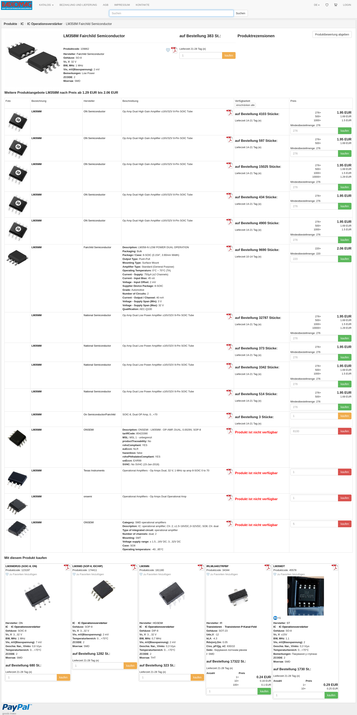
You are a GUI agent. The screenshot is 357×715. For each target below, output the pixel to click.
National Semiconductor (97, 315)
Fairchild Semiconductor (90, 53)
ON (21, 623)
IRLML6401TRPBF (217, 566)
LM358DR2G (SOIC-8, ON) (21, 566)
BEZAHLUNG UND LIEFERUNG (78, 4)
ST (288, 623)
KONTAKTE (143, 4)
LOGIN (347, 4)
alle (245, 105)
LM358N (144, 566)
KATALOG (46, 4)
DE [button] (316, 4)
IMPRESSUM (122, 4)
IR (221, 623)
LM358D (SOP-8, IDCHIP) (88, 566)
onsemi (88, 496)
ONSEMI (89, 429)
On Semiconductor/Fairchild (99, 414)
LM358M (36, 111)
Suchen (240, 13)
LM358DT (279, 566)
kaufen (229, 55)
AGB (105, 4)
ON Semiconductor (94, 111)
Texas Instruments (94, 470)
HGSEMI (158, 623)
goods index (9, 713)
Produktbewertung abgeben (332, 34)
